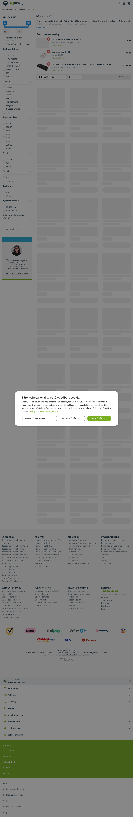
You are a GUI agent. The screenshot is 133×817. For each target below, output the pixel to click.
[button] (35, 418)
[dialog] (66, 408)
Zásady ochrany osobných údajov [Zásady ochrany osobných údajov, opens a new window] (43, 411)
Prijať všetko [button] (99, 418)
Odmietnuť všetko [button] (70, 418)
